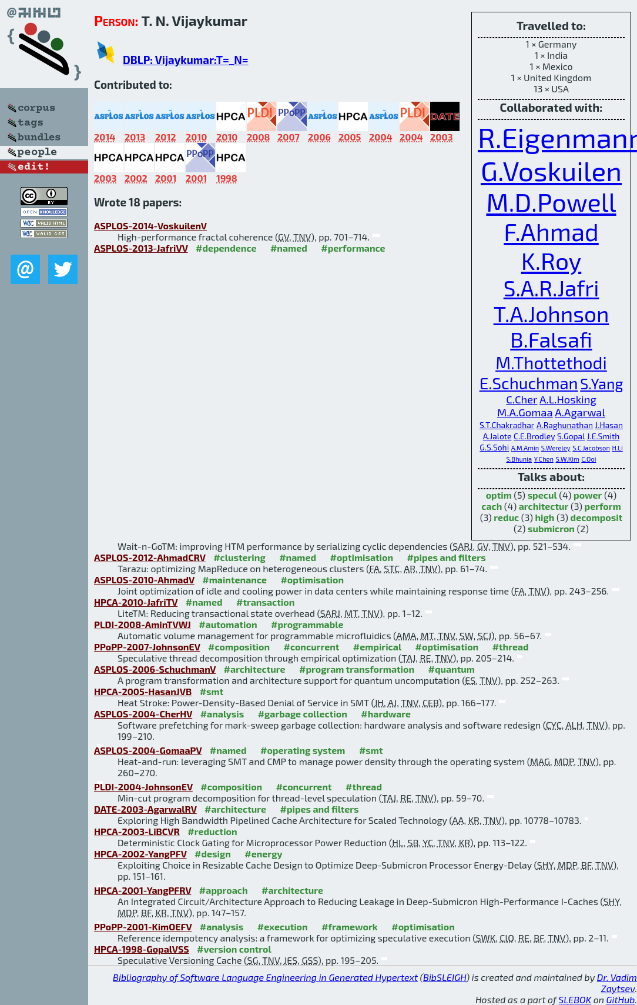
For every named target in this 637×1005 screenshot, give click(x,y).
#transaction (265, 601)
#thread (510, 646)
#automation (228, 624)
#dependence (226, 247)
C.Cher (521, 399)
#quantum (451, 669)
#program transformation (356, 669)
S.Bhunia (519, 459)
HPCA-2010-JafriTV (135, 601)
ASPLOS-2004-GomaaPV (148, 750)
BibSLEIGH (444, 977)
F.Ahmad (551, 231)
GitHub (620, 999)
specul (542, 494)
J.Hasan (609, 425)
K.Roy (551, 260)
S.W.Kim (567, 459)
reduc (506, 517)
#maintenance (234, 579)
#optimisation (361, 557)
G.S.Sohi (494, 447)
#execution (282, 926)
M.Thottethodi (551, 362)
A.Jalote (497, 436)
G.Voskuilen (551, 170)
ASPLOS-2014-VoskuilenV (150, 225)
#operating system (302, 750)
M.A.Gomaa (525, 412)
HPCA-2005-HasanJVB (143, 691)
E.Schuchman (529, 383)
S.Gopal (571, 436)
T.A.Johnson (551, 313)
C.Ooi (588, 459)
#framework (349, 926)
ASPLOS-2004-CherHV (143, 713)
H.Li (617, 448)
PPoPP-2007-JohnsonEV (147, 646)
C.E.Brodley (534, 436)
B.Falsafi (551, 339)
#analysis (222, 713)
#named (288, 247)
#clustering (239, 557)
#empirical (377, 646)
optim (499, 494)
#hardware (386, 713)
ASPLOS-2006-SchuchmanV (155, 669)
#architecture (255, 669)
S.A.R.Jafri (551, 288)
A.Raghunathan (565, 425)
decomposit (597, 517)
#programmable (307, 624)
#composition (239, 646)
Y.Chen (544, 459)
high (544, 517)
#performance (353, 247)
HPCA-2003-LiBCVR (137, 831)
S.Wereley (556, 448)
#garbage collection (302, 713)
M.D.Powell (551, 201)
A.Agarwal (580, 412)
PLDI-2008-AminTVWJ (142, 624)
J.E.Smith (603, 436)
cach (491, 506)
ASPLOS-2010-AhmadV (144, 579)
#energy (263, 853)
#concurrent (311, 646)
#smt (212, 691)
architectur (544, 506)
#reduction (212, 831)
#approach (223, 890)
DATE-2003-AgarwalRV (145, 808)
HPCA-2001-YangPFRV (142, 890)
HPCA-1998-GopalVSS (141, 948)
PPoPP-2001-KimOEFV (143, 926)
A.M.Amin (525, 448)
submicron (551, 528)
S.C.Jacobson (591, 448)
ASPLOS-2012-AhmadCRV (150, 557)
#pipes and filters (446, 557)
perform (603, 506)
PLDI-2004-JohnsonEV (143, 786)
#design (213, 853)
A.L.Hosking (567, 399)
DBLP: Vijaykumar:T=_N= (186, 59)
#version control (234, 948)
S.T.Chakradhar (507, 425)
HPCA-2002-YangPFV (140, 853)
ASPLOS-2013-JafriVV (141, 247)
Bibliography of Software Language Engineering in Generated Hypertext (265, 977)
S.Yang (601, 383)
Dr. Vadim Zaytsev (617, 982)
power (588, 494)
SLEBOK (574, 999)
